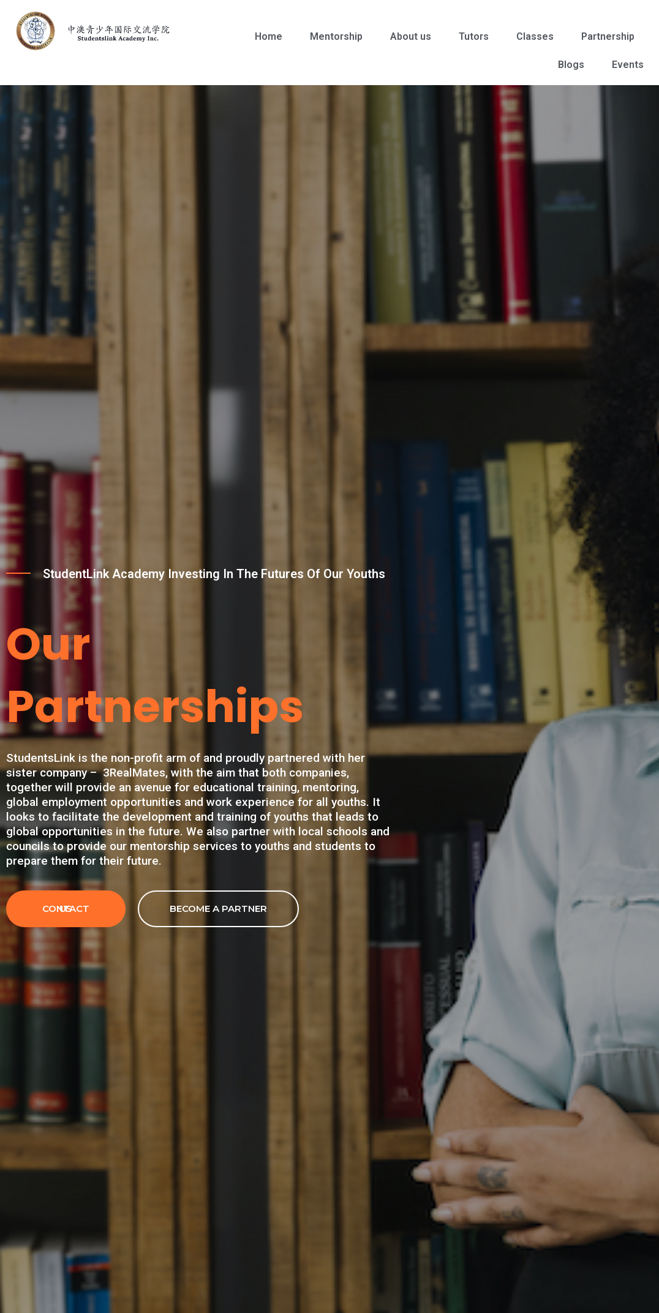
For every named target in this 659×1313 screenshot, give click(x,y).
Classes (535, 36)
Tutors (474, 36)
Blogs (571, 64)
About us (410, 36)
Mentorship (336, 36)
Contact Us (65, 908)
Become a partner (218, 908)
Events (628, 64)
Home (268, 36)
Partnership (608, 36)
